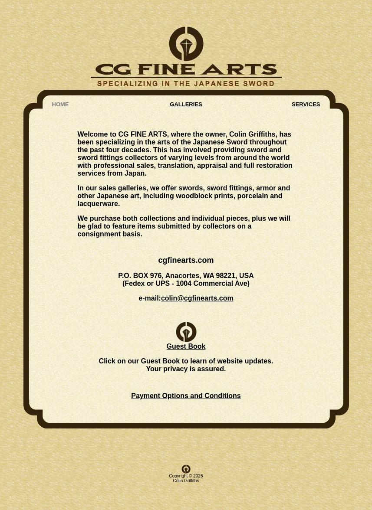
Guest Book (186, 324)
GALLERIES (186, 81)
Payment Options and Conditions (185, 378)
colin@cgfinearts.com (197, 278)
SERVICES (306, 81)
